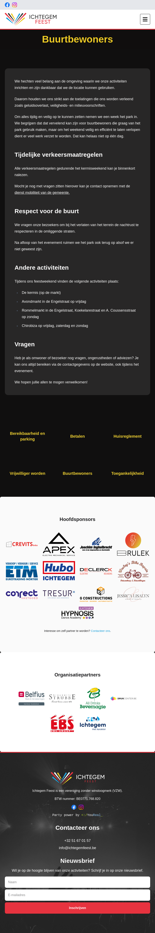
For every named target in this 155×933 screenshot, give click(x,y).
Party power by (77, 815)
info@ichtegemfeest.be (77, 848)
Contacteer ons (100, 630)
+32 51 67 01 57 (77, 841)
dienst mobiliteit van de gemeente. (42, 193)
